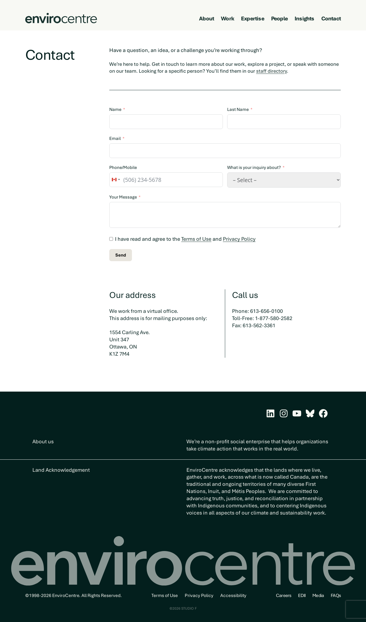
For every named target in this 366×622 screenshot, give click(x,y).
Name (115, 109)
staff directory (271, 71)
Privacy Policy (239, 239)
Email (115, 138)
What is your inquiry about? (254, 167)
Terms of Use (196, 239)
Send (120, 255)
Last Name (238, 109)
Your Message (123, 197)
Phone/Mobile (123, 167)
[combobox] (116, 180)
